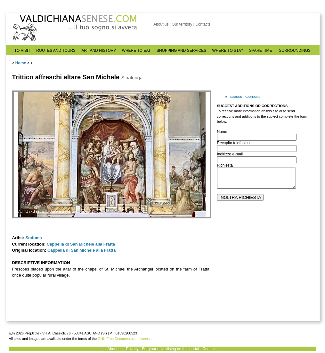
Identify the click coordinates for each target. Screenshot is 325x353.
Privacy (132, 349)
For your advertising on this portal (170, 349)
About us (160, 24)
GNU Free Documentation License (124, 339)
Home (20, 63)
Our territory (182, 24)
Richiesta (225, 165)
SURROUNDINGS (295, 50)
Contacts (202, 24)
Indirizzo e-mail (230, 154)
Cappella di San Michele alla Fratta (81, 244)
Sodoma (33, 237)
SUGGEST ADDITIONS (245, 96)
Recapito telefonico (233, 143)
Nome (222, 131)
